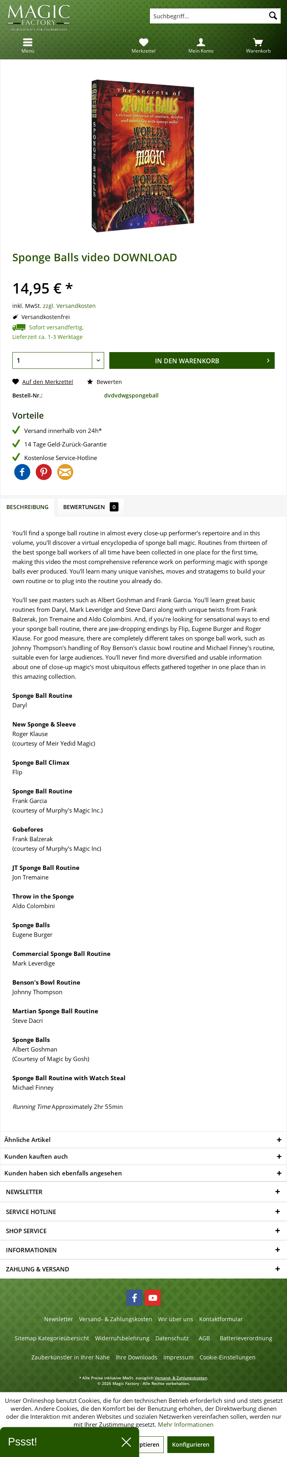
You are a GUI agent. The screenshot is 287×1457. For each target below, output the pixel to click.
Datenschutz (172, 1338)
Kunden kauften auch (36, 1156)
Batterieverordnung (246, 1338)
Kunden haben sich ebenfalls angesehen (63, 1173)
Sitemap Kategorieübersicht (52, 1338)
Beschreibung (27, 507)
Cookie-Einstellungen (228, 1357)
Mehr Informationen (185, 1424)
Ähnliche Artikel (27, 1140)
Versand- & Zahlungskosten (115, 1319)
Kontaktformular (221, 1319)
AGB (204, 1338)
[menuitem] (28, 46)
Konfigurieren (190, 1444)
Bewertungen (90, 506)
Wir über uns (175, 1319)
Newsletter (58, 1319)
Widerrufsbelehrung (122, 1338)
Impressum (178, 1357)
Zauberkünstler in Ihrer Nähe (70, 1357)
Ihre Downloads (136, 1357)
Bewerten (104, 382)
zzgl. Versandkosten (69, 305)
